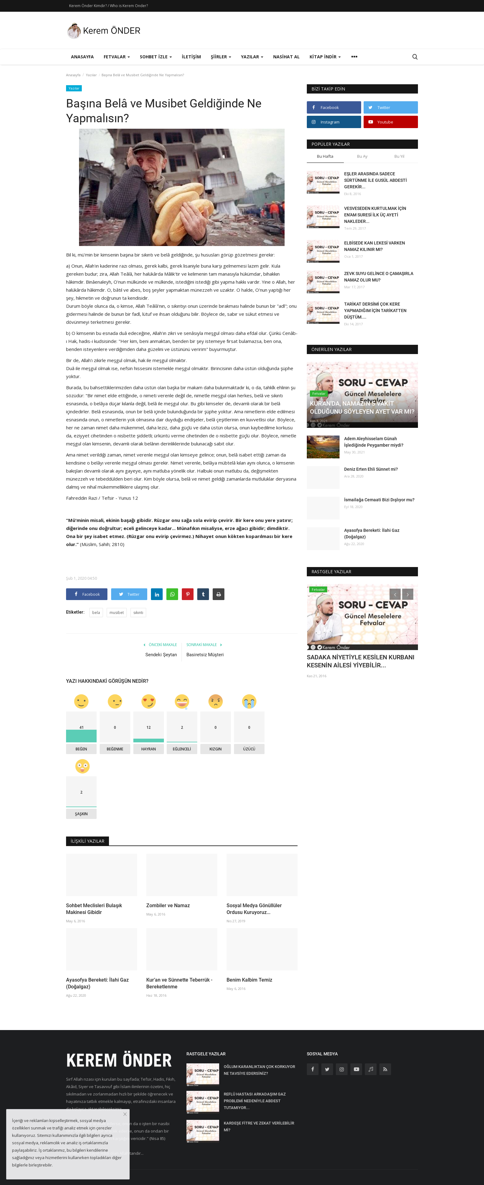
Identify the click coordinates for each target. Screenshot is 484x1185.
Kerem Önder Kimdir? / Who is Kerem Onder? (108, 5)
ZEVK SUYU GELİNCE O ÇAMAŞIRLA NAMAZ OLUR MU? (378, 276)
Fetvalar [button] (117, 57)
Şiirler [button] (221, 57)
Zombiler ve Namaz (168, 905)
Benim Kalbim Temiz (249, 980)
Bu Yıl (399, 156)
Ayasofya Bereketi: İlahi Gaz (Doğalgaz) (97, 983)
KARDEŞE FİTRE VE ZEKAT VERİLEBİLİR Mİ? (259, 1126)
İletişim (191, 57)
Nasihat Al (286, 57)
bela (96, 612)
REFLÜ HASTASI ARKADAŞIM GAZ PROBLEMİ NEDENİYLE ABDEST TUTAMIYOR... (255, 1101)
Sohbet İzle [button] (156, 57)
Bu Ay (362, 156)
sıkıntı (138, 612)
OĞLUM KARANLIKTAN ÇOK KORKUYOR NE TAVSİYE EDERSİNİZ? (259, 1070)
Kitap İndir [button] (325, 57)
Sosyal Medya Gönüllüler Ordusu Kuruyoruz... (254, 909)
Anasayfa (82, 57)
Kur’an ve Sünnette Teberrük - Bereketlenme (179, 983)
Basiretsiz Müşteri (205, 654)
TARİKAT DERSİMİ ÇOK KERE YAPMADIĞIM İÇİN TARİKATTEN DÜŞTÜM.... (375, 310)
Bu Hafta (325, 156)
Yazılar (91, 75)
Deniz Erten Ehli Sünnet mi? (371, 469)
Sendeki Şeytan (161, 654)
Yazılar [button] (252, 57)
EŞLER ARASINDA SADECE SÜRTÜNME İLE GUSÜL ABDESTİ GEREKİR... (375, 180)
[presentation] (395, 594)
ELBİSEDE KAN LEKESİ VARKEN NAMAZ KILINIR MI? (374, 246)
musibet (117, 612)
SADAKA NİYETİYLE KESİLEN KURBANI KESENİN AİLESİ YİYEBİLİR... (361, 661)
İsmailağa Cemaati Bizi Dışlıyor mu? (379, 499)
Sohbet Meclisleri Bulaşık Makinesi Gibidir (94, 909)
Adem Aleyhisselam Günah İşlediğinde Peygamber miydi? (373, 442)
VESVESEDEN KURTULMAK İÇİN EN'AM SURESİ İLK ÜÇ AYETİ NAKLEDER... (375, 215)
